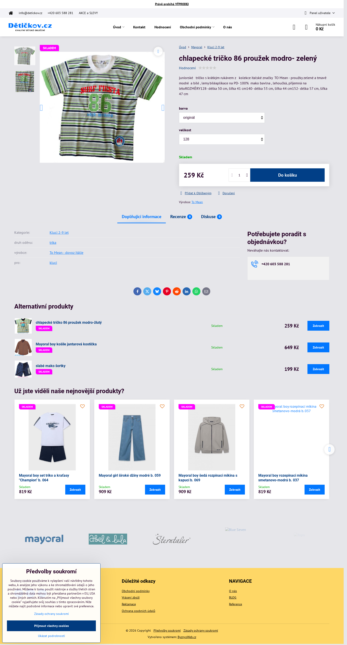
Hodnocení (187, 68)
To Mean (197, 202)
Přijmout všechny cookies (51, 626)
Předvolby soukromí (167, 630)
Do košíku (287, 175)
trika (53, 242)
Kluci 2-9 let (59, 232)
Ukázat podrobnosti (51, 636)
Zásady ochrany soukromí (200, 630)
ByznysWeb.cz (187, 637)
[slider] (207, 68)
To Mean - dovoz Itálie (66, 252)
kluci (53, 262)
